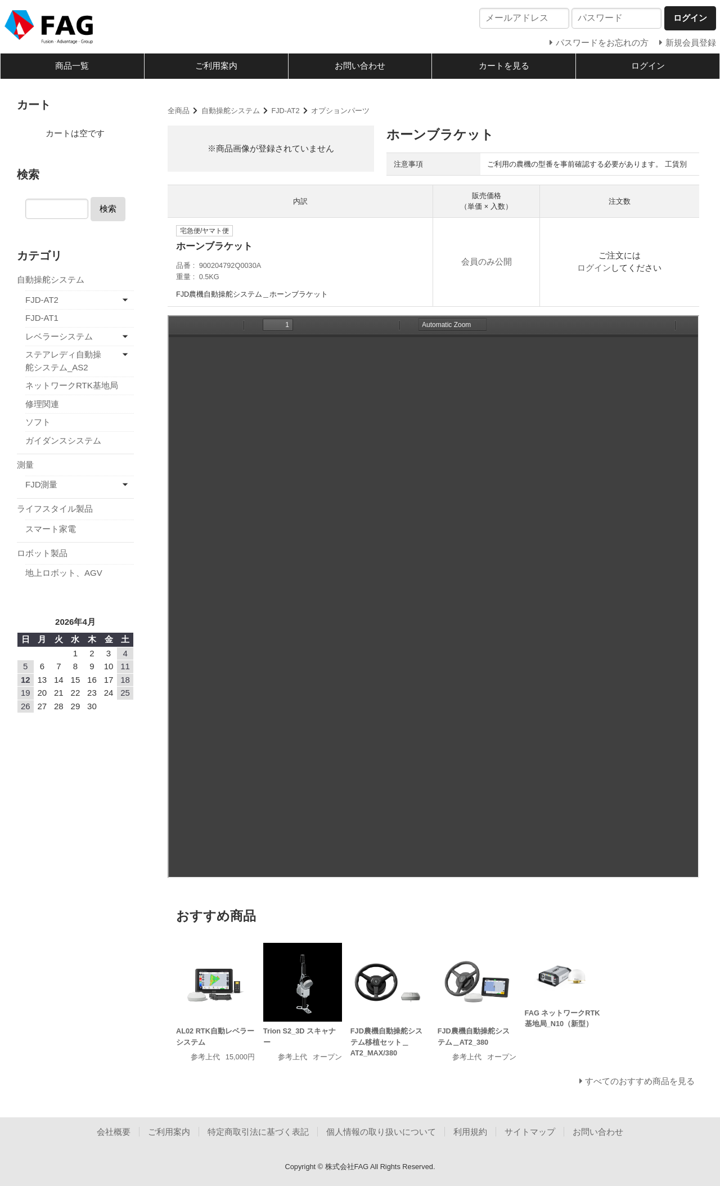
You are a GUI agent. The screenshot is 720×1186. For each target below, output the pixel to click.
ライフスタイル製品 (55, 508)
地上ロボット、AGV (63, 573)
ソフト (38, 422)
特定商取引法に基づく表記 (258, 1131)
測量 (25, 464)
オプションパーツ (340, 110)
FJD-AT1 (41, 318)
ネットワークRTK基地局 (71, 385)
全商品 (179, 110)
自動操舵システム (230, 110)
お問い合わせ (360, 65)
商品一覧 (72, 65)
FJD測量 (41, 484)
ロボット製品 (42, 553)
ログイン (648, 65)
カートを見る (504, 65)
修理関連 (42, 404)
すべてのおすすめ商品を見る (640, 1081)
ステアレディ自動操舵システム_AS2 (63, 361)
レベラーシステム (59, 336)
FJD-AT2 (285, 110)
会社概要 (113, 1131)
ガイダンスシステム (63, 440)
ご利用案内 (216, 65)
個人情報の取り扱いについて (381, 1131)
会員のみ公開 (486, 261)
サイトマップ (530, 1131)
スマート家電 (50, 529)
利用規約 (470, 1131)
